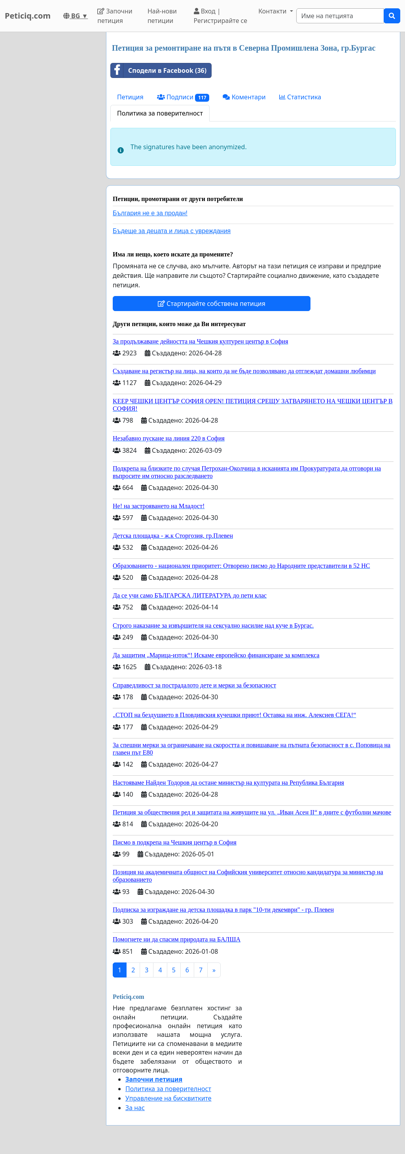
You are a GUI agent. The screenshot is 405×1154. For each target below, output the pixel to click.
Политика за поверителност (160, 113)
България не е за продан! (150, 213)
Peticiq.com (28, 15)
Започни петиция (114, 16)
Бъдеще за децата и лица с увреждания (172, 231)
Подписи (183, 97)
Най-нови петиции (162, 16)
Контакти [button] (273, 11)
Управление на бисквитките (168, 1098)
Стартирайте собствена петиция (211, 303)
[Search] (340, 15)
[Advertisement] (51, 151)
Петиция (130, 97)
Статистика (300, 97)
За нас (135, 1107)
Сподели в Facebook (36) (158, 70)
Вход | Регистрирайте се (221, 16)
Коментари (244, 97)
